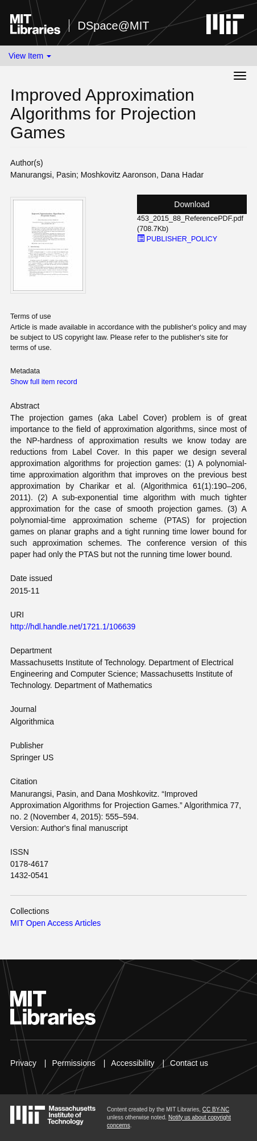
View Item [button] (30, 55)
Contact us (189, 1063)
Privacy (23, 1063)
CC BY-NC (215, 1109)
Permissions (74, 1063)
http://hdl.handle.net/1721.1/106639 (72, 626)
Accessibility (132, 1063)
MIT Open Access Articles (55, 923)
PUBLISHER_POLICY (177, 239)
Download (191, 204)
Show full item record (43, 382)
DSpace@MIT (114, 25)
